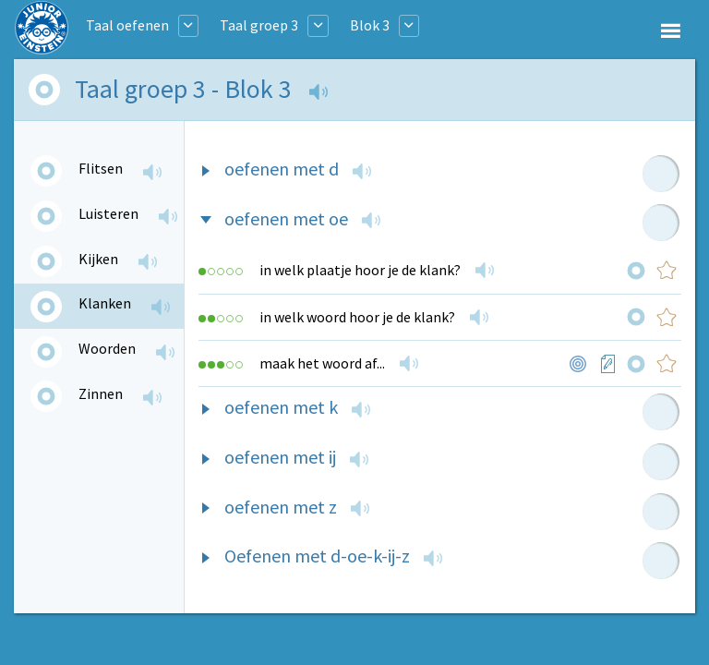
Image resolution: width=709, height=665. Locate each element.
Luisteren (108, 213)
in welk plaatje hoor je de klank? (360, 269)
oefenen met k (281, 406)
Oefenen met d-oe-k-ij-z (317, 555)
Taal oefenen (127, 25)
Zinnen (100, 393)
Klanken (104, 303)
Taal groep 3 (259, 25)
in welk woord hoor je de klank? (357, 317)
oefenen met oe (286, 218)
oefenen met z (280, 506)
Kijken (98, 258)
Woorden (107, 348)
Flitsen (100, 168)
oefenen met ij (280, 456)
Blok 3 (370, 25)
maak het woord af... (322, 363)
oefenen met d (281, 168)
